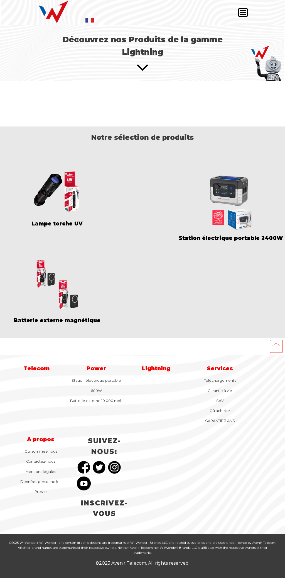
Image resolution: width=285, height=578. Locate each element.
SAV (220, 401)
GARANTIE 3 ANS (220, 421)
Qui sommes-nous (40, 451)
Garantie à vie (220, 391)
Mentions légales (41, 472)
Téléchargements (220, 380)
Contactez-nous (40, 461)
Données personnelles (40, 482)
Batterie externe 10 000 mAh (96, 401)
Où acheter (220, 411)
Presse (41, 492)
